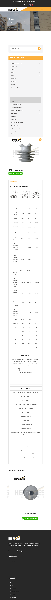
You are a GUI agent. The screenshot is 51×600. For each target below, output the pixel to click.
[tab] (25, 182)
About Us (12, 561)
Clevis (11, 585)
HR (11, 573)
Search (39, 49)
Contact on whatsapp (15, 173)
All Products (13, 597)
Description (13, 182)
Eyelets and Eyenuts (15, 591)
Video (11, 570)
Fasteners (12, 594)
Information (13, 567)
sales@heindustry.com (20, 1)
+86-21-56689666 (33, 1)
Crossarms (13, 588)
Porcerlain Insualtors (43, 513)
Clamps (12, 582)
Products (12, 564)
